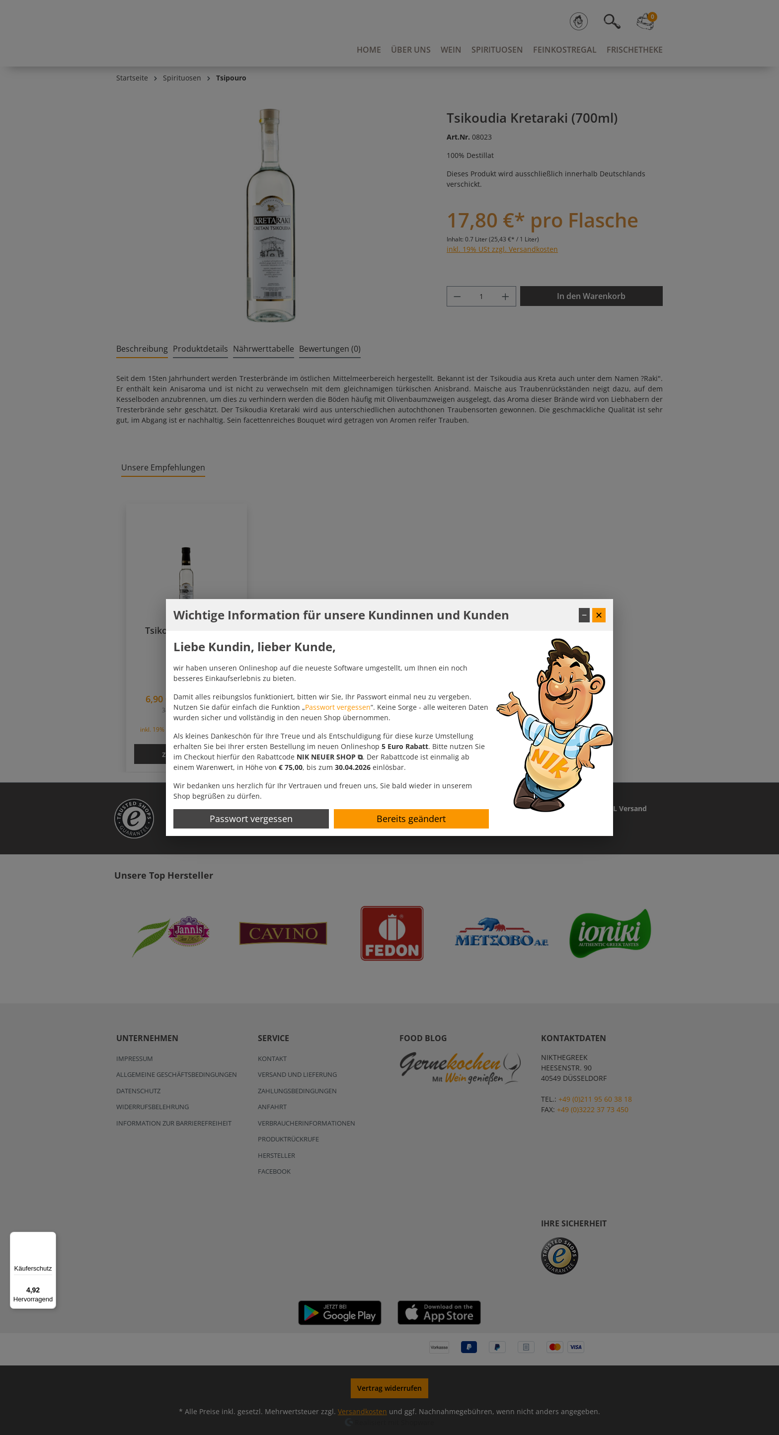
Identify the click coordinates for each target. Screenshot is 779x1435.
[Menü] (50, 1238)
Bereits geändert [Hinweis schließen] (411, 819)
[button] (330, 756)
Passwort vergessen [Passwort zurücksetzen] (251, 819)
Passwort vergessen (338, 707)
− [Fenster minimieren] (584, 615)
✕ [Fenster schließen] (599, 615)
